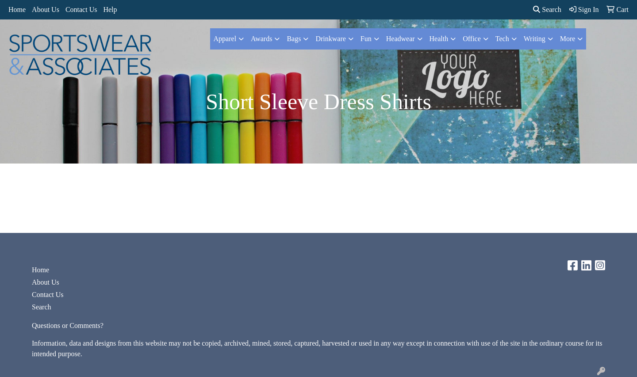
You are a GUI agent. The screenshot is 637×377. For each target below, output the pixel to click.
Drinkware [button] (330, 38)
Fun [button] (366, 38)
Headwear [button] (400, 38)
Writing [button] (534, 38)
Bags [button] (294, 38)
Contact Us (81, 9)
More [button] (568, 38)
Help (110, 9)
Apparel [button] (225, 38)
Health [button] (439, 38)
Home (17, 9)
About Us (45, 9)
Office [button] (472, 38)
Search (547, 9)
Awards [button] (261, 38)
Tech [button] (502, 38)
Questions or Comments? (68, 325)
